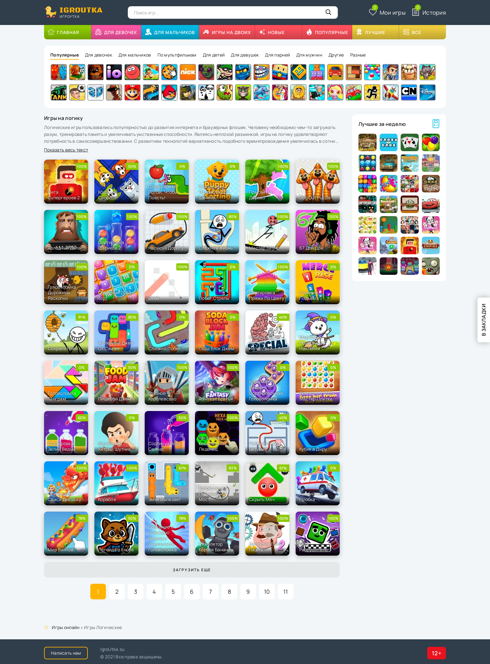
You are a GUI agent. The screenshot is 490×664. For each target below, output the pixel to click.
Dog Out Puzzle (315, 198)
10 (267, 591)
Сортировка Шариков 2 (111, 245)
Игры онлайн (65, 627)
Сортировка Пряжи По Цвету (266, 295)
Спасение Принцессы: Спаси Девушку (64, 493)
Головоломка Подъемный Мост (213, 493)
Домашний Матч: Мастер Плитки (317, 396)
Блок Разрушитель (313, 547)
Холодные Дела (64, 248)
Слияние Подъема (309, 295)
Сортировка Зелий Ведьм (61, 446)
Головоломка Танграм (62, 396)
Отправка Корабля (108, 496)
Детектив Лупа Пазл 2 (265, 547)
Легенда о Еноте (116, 550)
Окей (153, 298)
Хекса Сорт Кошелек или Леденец (212, 443)
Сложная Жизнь (216, 248)
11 (285, 591)
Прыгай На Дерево (260, 195)
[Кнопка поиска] (328, 12)
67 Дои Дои (311, 248)
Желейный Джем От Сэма (116, 345)
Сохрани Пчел (63, 348)
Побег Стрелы (214, 298)
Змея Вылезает (164, 499)
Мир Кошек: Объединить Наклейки (312, 342)
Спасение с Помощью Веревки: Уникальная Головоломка (162, 538)
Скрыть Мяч (262, 499)
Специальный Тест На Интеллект (263, 342)
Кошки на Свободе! (108, 195)
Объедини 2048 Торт (114, 295)
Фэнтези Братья (216, 399)
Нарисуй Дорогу (165, 248)
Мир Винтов (60, 550)
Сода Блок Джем (216, 348)
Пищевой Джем (114, 399)
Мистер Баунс (264, 248)
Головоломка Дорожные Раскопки (62, 292)
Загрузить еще (192, 569)
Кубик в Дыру (313, 449)
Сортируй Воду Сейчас (164, 446)
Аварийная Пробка (311, 496)
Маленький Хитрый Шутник (114, 446)
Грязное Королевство (162, 396)
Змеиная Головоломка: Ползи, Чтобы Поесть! (163, 189)
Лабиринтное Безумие (263, 446)
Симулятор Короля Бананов (216, 547)
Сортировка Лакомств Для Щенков (214, 192)
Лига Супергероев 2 (64, 195)
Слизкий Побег (164, 348)
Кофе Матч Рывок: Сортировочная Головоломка (266, 390)
